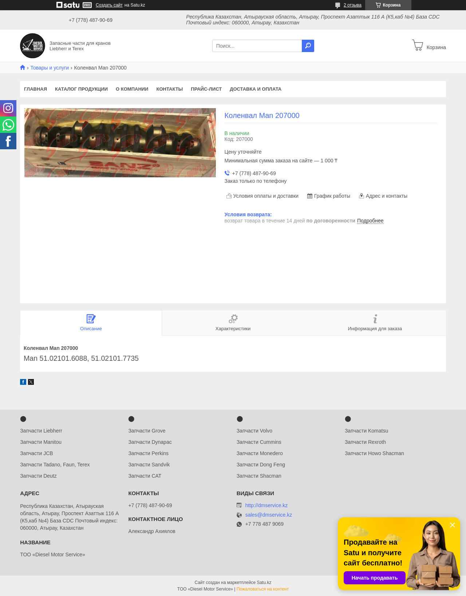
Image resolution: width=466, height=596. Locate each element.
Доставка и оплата (255, 89)
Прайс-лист (206, 89)
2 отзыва (353, 5)
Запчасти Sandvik (149, 464)
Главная (35, 89)
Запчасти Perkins (148, 453)
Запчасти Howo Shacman (374, 453)
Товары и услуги (49, 68)
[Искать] (308, 46)
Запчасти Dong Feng (261, 464)
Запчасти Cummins (259, 442)
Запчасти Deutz (38, 476)
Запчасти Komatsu (366, 431)
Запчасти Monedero (260, 453)
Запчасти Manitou (41, 442)
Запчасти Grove (146, 431)
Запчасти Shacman (259, 476)
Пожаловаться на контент (263, 589)
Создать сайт (109, 5)
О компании (132, 89)
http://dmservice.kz (266, 505)
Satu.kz (264, 582)
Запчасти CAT (144, 476)
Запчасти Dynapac (149, 442)
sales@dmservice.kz (268, 515)
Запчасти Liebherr (41, 431)
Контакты (169, 89)
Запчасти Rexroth (365, 442)
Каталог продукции (81, 89)
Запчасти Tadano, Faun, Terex (55, 464)
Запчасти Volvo (254, 431)
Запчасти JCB (36, 453)
